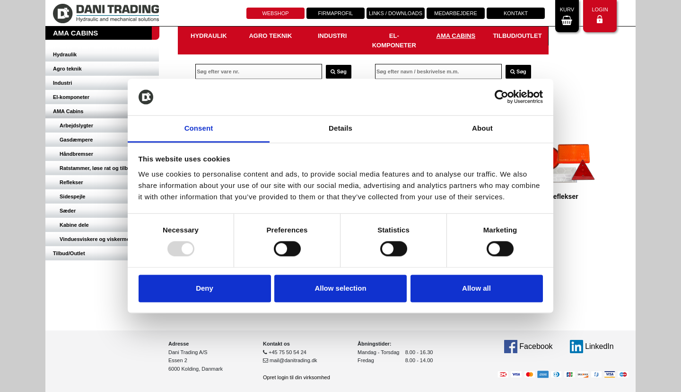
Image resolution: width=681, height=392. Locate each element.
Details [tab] (340, 128)
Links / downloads (395, 13)
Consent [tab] (198, 128)
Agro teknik (67, 68)
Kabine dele (74, 225)
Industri (62, 83)
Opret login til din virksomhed (296, 377)
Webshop (275, 13)
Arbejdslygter (76, 125)
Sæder (68, 211)
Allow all (476, 288)
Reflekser (71, 182)
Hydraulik (65, 54)
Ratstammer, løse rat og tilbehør (99, 168)
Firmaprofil (335, 13)
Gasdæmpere (76, 140)
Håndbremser (76, 154)
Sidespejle (72, 196)
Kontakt (516, 13)
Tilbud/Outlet (69, 253)
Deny (204, 288)
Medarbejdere (455, 13)
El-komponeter (71, 97)
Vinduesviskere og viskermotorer (100, 239)
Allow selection (340, 288)
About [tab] (482, 128)
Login (600, 15)
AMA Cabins (68, 111)
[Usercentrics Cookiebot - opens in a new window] (501, 97)
